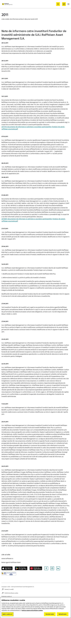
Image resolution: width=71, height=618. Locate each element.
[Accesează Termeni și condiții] (7, 589)
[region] (35, 607)
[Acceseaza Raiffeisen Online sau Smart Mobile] (58, 4)
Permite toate (50, 614)
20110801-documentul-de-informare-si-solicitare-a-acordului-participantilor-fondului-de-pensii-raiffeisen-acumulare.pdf (33, 220)
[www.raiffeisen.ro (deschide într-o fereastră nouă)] (7, 558)
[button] (68, 4)
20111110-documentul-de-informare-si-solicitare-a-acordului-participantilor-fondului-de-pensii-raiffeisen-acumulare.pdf (33, 128)
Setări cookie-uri (7, 614)
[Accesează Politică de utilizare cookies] (9, 593)
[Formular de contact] (64, 4)
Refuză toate (62, 614)
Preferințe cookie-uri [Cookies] (6, 596)
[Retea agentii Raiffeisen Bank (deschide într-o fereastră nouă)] (11, 562)
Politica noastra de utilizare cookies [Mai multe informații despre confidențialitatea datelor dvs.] (32, 610)
